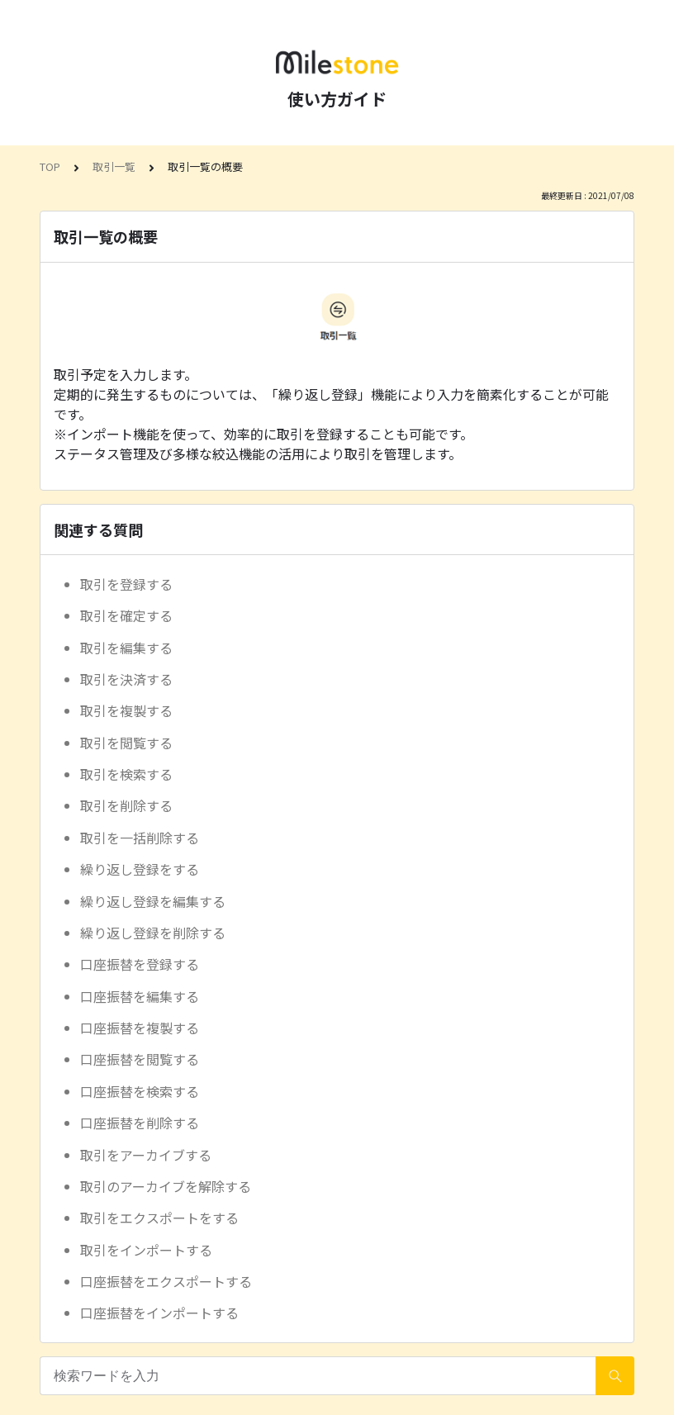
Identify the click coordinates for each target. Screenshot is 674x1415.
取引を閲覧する (126, 743)
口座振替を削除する (139, 1122)
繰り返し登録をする (139, 869)
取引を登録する (126, 584)
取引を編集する (126, 648)
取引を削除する (126, 805)
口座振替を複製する (139, 1028)
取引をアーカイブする (145, 1155)
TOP (50, 166)
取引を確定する (126, 615)
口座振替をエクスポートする (166, 1281)
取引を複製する (126, 710)
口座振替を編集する (139, 996)
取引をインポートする (146, 1250)
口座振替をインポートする (159, 1312)
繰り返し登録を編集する (152, 901)
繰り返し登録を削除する (152, 933)
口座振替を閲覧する (139, 1059)
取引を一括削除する (139, 838)
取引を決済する (126, 679)
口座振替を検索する (139, 1091)
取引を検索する (126, 774)
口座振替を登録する (139, 964)
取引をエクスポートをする (159, 1217)
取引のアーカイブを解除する (165, 1186)
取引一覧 (114, 166)
